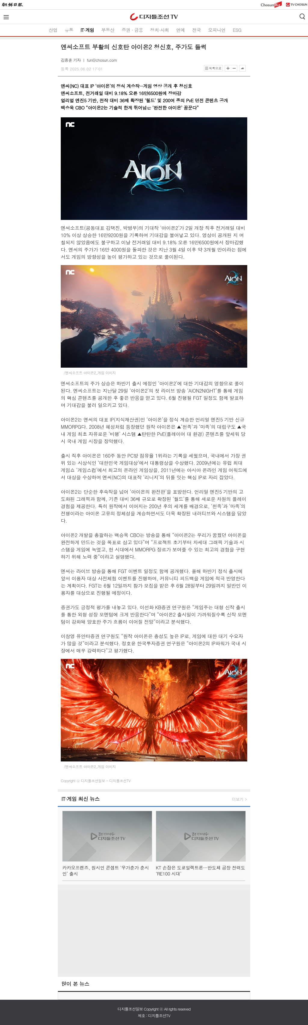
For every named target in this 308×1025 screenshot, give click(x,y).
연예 (180, 30)
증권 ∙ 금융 (132, 30)
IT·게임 (87, 30)
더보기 (238, 799)
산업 (53, 30)
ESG (237, 30)
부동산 (108, 30)
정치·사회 (159, 30)
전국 (196, 30)
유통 (69, 30)
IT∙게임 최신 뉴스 (80, 798)
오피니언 (216, 30)
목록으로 (215, 68)
